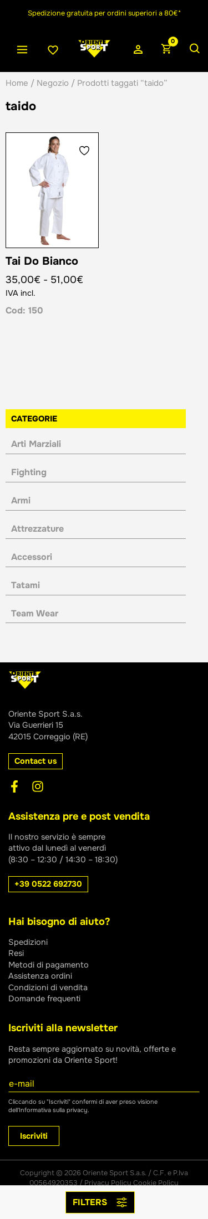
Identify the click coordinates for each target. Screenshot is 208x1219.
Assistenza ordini (40, 976)
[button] (35, 761)
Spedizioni (28, 942)
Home (17, 83)
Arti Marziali (36, 444)
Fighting (29, 472)
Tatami (25, 585)
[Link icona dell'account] (138, 50)
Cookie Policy (156, 1183)
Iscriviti (34, 1136)
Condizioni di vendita (48, 987)
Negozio (53, 83)
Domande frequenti (44, 999)
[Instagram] (38, 786)
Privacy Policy (107, 1183)
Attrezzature (37, 528)
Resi (16, 953)
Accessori (31, 557)
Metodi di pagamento (48, 965)
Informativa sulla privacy (53, 1110)
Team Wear (34, 613)
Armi (21, 500)
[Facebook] (14, 786)
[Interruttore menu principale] (22, 50)
